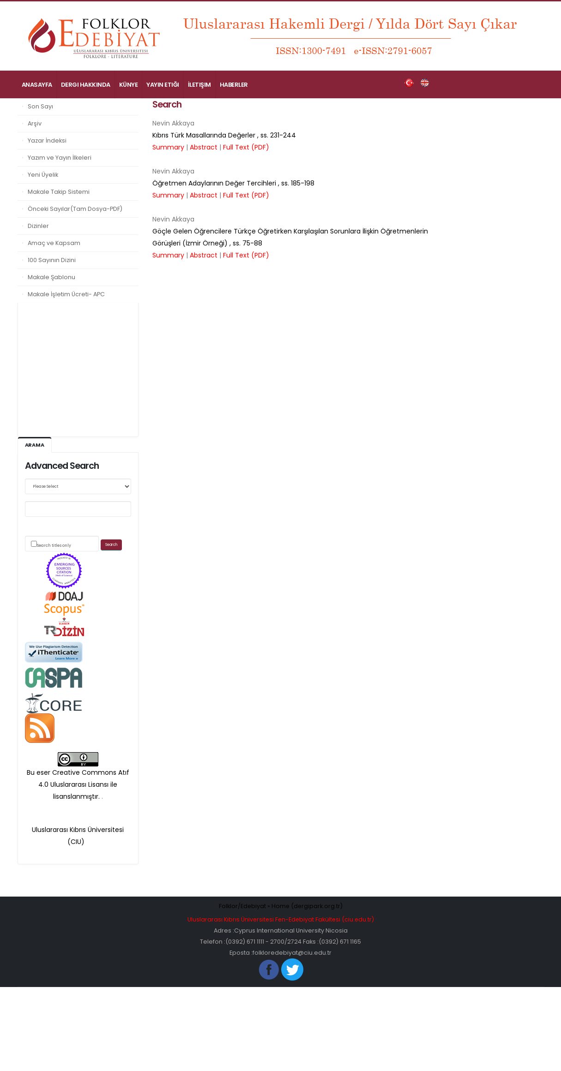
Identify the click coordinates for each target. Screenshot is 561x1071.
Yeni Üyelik (43, 175)
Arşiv (35, 123)
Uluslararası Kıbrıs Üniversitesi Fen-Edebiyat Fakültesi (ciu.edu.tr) (280, 919)
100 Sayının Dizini (52, 260)
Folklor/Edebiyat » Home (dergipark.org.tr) (280, 906)
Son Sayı (40, 106)
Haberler (234, 84)
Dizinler (38, 226)
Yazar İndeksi (47, 140)
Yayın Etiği (162, 84)
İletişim (199, 84)
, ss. (224, 135)
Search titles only (54, 545)
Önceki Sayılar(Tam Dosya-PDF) (75, 209)
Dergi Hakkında (85, 84)
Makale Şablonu (51, 277)
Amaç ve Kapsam (54, 243)
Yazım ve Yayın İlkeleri (59, 158)
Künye (128, 84)
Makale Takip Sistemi (59, 192)
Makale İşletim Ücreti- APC (66, 294)
